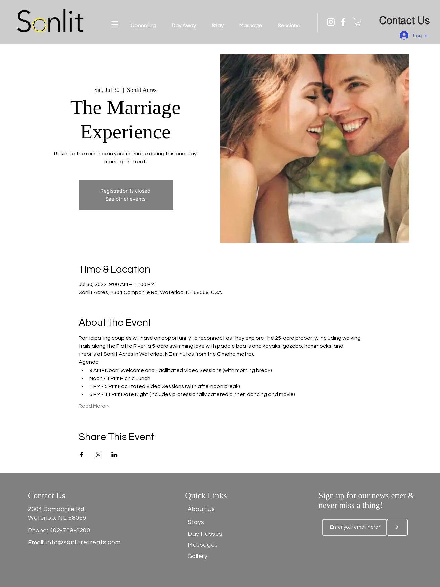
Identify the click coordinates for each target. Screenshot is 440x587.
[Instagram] (331, 22)
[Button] (397, 527)
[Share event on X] (98, 454)
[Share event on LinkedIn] (114, 454)
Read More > (94, 406)
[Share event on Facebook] (82, 454)
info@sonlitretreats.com (83, 542)
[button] (114, 24)
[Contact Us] (404, 20)
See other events (125, 199)
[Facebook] (343, 22)
